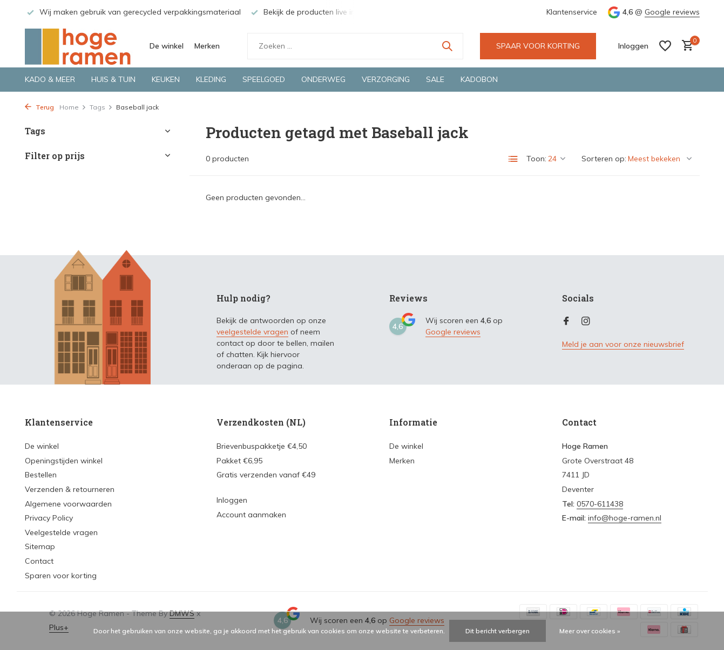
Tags (101, 107)
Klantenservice (571, 12)
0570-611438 (600, 504)
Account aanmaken (251, 514)
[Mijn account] (633, 46)
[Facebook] (566, 321)
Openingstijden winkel (64, 461)
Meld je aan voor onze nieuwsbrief (623, 344)
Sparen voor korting (61, 575)
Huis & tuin (113, 79)
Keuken (166, 79)
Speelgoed (263, 79)
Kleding (211, 79)
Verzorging (386, 79)
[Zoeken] (355, 46)
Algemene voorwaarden (68, 504)
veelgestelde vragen (252, 332)
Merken (207, 46)
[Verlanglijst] (665, 46)
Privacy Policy (49, 518)
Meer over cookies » (589, 631)
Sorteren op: (603, 158)
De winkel (167, 46)
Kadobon (479, 79)
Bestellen (41, 475)
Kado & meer (50, 79)
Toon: (536, 158)
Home (72, 107)
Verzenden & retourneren (69, 489)
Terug (39, 107)
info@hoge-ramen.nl (624, 518)
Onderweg (323, 79)
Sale (435, 79)
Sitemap (40, 546)
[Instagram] (585, 321)
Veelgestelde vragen (61, 532)
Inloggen (231, 500)
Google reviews (672, 12)
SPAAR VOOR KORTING (538, 46)
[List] (513, 159)
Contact (39, 561)
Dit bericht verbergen (497, 631)
